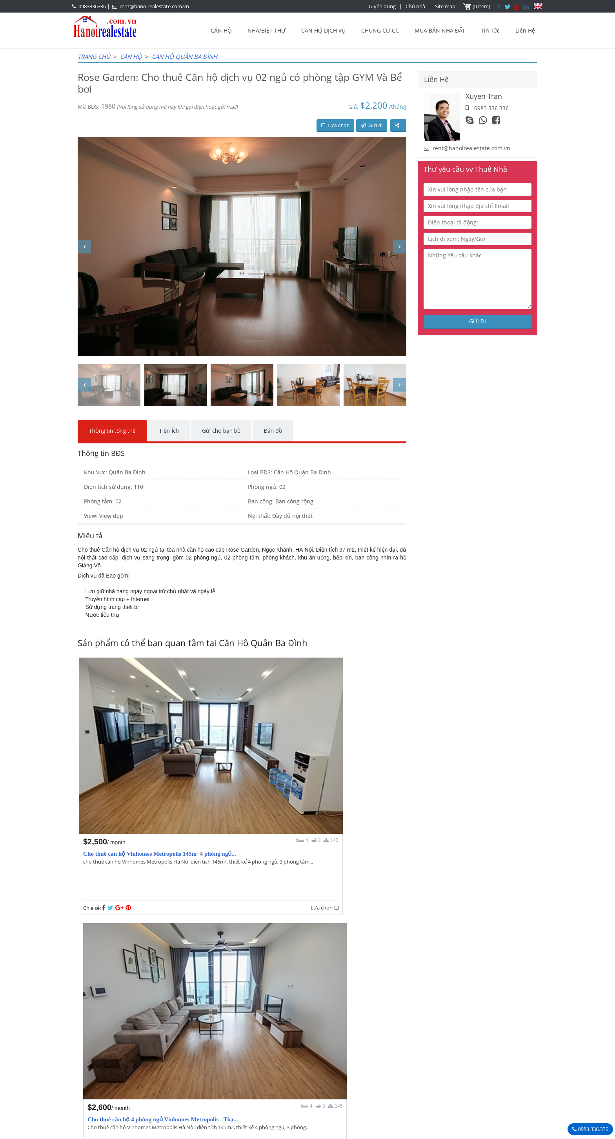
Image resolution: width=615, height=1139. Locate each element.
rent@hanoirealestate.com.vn (154, 6)
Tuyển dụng (383, 6)
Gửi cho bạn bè (221, 430)
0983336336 (92, 6)
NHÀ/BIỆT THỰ (266, 30)
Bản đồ (273, 430)
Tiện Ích (169, 430)
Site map (446, 6)
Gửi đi (371, 125)
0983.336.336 (592, 1129)
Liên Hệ (525, 30)
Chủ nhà (416, 6)
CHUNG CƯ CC (380, 30)
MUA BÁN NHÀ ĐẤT (440, 30)
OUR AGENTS (265, 1044)
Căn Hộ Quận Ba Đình (184, 56)
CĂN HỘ (221, 30)
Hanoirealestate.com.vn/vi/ (427, 1085)
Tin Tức (490, 30)
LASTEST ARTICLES (144, 1044)
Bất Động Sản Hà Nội (419, 1044)
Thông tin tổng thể (112, 430)
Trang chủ (94, 56)
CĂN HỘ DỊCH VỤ (323, 30)
